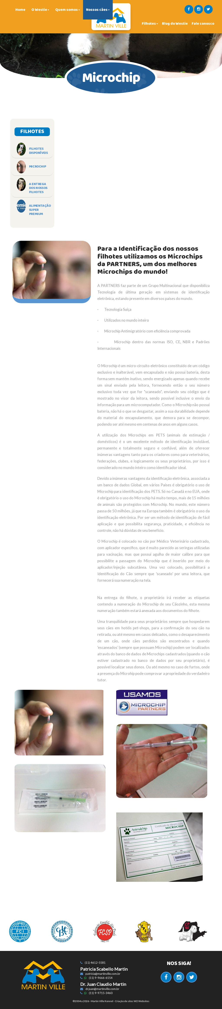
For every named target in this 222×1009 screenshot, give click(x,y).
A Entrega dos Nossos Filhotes (38, 188)
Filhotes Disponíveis (38, 151)
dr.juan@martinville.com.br (102, 989)
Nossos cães (98, 10)
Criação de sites (124, 1001)
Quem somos (67, 10)
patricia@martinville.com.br (102, 973)
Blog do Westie (175, 23)
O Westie (40, 10)
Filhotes (150, 23)
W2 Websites (141, 1001)
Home (20, 10)
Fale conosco (203, 23)
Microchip (37, 166)
